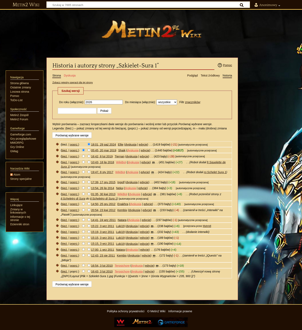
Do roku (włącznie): (71, 102)
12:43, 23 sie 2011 (103, 255)
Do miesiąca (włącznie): (140, 102)
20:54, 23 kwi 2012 (103, 210)
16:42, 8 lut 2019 (102, 156)
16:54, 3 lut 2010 (102, 265)
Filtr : (190, 102)
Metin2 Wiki (26, 5)
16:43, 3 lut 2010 (102, 271)
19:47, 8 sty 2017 (102, 172)
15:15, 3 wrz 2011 (102, 237)
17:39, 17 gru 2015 (103, 182)
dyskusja (130, 144)
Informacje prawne (180, 311)
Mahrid (206, 226)
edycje (143, 144)
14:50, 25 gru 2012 (103, 204)
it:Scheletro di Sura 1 (103, 198)
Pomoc (227, 65)
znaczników (192, 102)
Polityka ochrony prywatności (126, 311)
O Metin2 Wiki (156, 311)
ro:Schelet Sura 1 (215, 172)
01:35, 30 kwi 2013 (103, 194)
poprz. (74, 144)
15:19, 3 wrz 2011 (102, 232)
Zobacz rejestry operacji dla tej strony (72, 82)
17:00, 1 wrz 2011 (102, 249)
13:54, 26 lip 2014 (102, 188)
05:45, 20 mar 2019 (103, 150)
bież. (65, 150)
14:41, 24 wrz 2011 (103, 220)
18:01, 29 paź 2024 (103, 144)
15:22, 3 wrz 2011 (102, 226)
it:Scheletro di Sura (73, 198)
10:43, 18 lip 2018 (102, 162)
